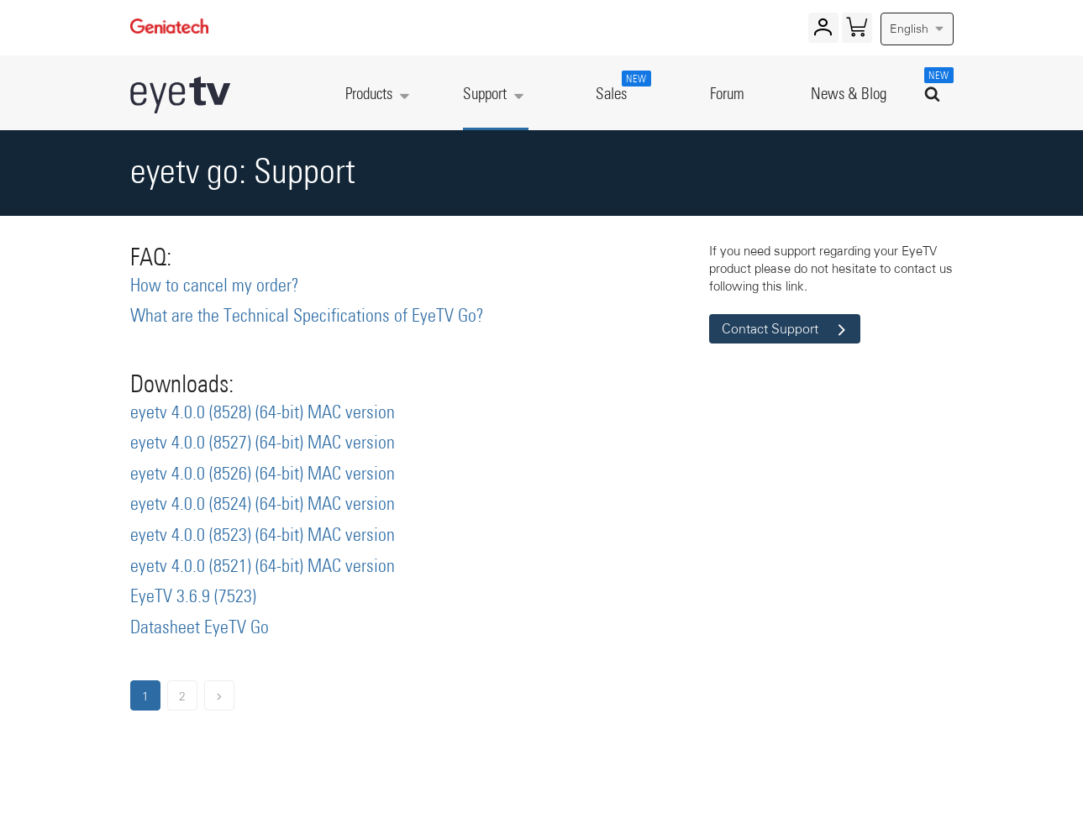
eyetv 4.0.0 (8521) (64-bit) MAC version (262, 567)
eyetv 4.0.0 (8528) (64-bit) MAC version (262, 413)
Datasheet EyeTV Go (199, 628)
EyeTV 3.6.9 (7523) (193, 597)
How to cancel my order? (214, 286)
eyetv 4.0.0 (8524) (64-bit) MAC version (262, 505)
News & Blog (848, 94)
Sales (620, 86)
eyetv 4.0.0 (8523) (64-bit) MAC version (262, 536)
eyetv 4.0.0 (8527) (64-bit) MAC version (262, 443)
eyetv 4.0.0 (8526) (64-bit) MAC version (262, 474)
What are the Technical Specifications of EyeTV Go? (307, 316)
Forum (727, 94)
